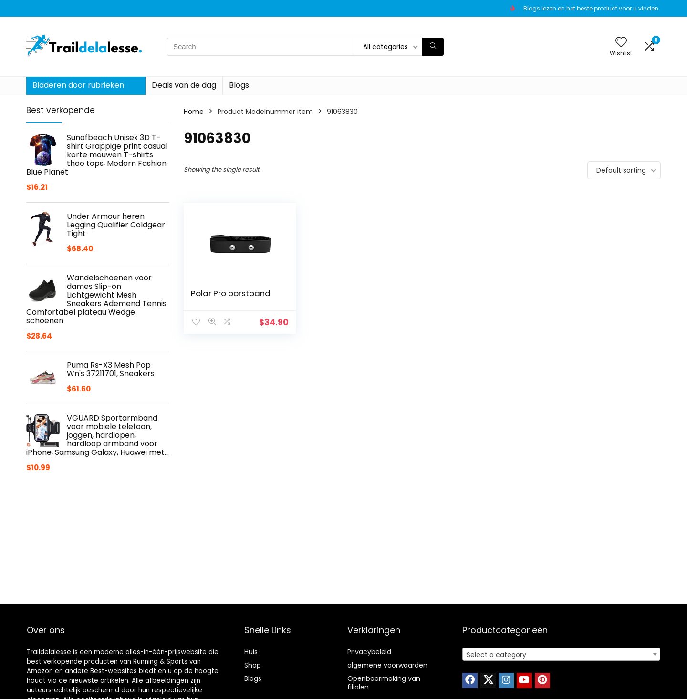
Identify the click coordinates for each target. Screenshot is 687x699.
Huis (251, 652)
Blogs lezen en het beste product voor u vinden (590, 8)
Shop (252, 665)
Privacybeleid (369, 652)
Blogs (239, 85)
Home (194, 111)
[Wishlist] (621, 43)
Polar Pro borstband (231, 293)
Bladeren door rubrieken (78, 85)
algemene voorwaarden (387, 665)
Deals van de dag (184, 85)
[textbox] (561, 654)
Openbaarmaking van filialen (383, 683)
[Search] (433, 47)
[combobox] (561, 654)
